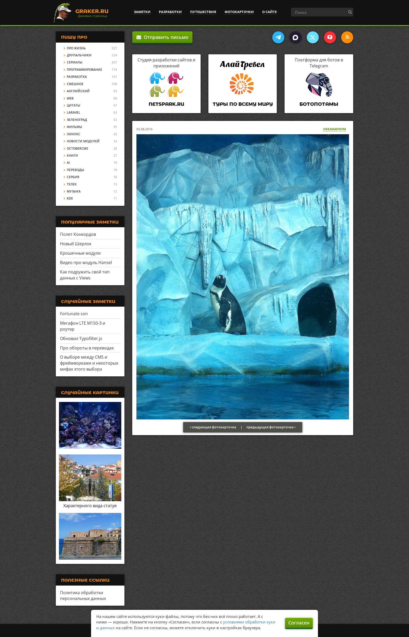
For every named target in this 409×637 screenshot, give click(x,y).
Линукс (73, 134)
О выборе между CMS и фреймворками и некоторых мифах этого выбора (89, 363)
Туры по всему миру (243, 104)
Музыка (74, 191)
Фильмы (74, 127)
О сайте (269, 11)
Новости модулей (83, 141)
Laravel (73, 112)
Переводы (75, 170)
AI (68, 162)
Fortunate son (74, 314)
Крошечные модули (80, 253)
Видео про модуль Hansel (86, 262)
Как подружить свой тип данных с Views (85, 275)
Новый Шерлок (75, 244)
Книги (72, 155)
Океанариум (334, 129)
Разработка (77, 76)
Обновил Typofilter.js (81, 338)
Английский (78, 91)
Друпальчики (79, 55)
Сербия (73, 177)
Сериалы (74, 62)
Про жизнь (76, 48)
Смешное (75, 84)
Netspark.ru (166, 104)
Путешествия (203, 11)
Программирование (84, 69)
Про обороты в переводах (87, 348)
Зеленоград (77, 120)
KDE (70, 198)
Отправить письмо (162, 37)
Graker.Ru (92, 11)
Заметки (142, 11)
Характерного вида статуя (90, 506)
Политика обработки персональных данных (83, 595)
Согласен (299, 623)
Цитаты (73, 105)
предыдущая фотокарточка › (271, 427)
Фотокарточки (239, 11)
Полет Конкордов (78, 234)
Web (70, 98)
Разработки (170, 11)
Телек (72, 184)
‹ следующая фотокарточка (213, 427)
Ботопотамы (318, 104)
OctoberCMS (77, 148)
